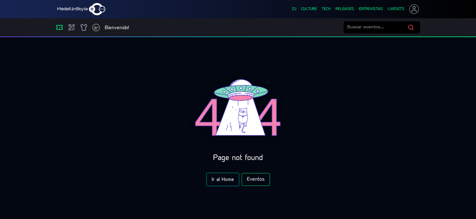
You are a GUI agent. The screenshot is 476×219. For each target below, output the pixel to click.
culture (309, 9)
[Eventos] (59, 27)
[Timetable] (96, 27)
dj (294, 9)
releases (344, 9)
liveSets (396, 9)
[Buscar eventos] (377, 27)
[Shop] (83, 27)
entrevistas (371, 9)
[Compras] (71, 27)
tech (326, 9)
